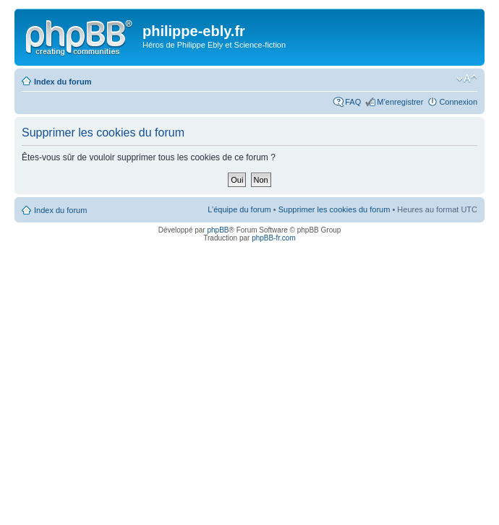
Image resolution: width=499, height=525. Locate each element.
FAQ (353, 101)
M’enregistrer (400, 101)
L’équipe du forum (239, 209)
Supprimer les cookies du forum (334, 209)
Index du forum (62, 81)
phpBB (218, 230)
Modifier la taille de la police (466, 78)
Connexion (458, 101)
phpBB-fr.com (274, 238)
